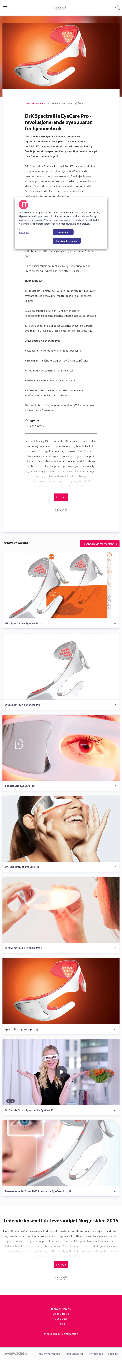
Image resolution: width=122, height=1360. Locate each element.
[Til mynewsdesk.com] (16, 1353)
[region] (61, 223)
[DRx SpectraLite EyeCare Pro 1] (61, 585)
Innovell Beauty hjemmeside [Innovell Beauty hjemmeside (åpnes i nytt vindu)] (61, 1333)
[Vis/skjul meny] (5, 7)
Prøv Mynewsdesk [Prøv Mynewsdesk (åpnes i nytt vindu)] (48, 1353)
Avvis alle (63, 232)
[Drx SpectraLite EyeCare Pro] (61, 829)
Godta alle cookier (66, 240)
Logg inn (113, 1353)
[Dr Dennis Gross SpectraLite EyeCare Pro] (61, 1072)
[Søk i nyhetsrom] (117, 7)
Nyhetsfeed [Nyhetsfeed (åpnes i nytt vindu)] (95, 1353)
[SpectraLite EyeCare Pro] (61, 748)
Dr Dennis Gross (34, 426)
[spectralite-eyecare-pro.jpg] (61, 991)
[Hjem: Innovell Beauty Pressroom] (60, 8)
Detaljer (24, 232)
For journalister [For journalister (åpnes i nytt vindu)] (74, 1353)
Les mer (61, 497)
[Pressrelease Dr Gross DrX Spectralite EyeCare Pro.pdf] (61, 1153)
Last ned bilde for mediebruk (100, 543)
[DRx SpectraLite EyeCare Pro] (61, 666)
